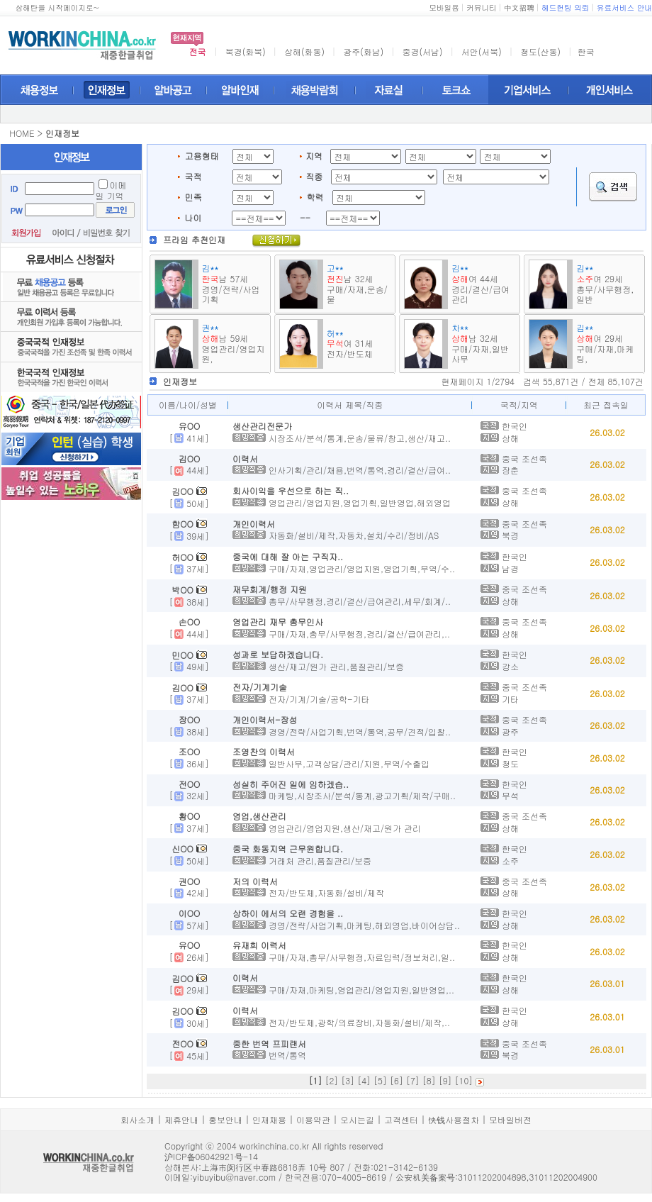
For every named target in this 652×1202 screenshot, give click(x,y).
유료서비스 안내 (624, 7)
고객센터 (401, 1119)
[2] (331, 1080)
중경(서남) (423, 51)
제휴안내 (181, 1119)
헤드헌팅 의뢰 (565, 7)
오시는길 (357, 1119)
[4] (364, 1080)
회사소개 (137, 1119)
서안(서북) (481, 51)
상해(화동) (304, 51)
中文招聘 (519, 7)
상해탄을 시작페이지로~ (57, 7)
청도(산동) (540, 51)
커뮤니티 (481, 7)
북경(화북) (245, 51)
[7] (413, 1080)
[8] (429, 1080)
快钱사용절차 (453, 1119)
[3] (347, 1080)
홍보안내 (225, 1119)
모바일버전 (510, 1119)
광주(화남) (363, 51)
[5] (380, 1080)
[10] (464, 1080)
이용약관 (313, 1119)
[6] (396, 1080)
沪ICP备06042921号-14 (211, 1156)
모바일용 (444, 7)
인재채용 (269, 1119)
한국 (586, 51)
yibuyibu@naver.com (234, 1177)
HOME (21, 133)
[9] (445, 1080)
